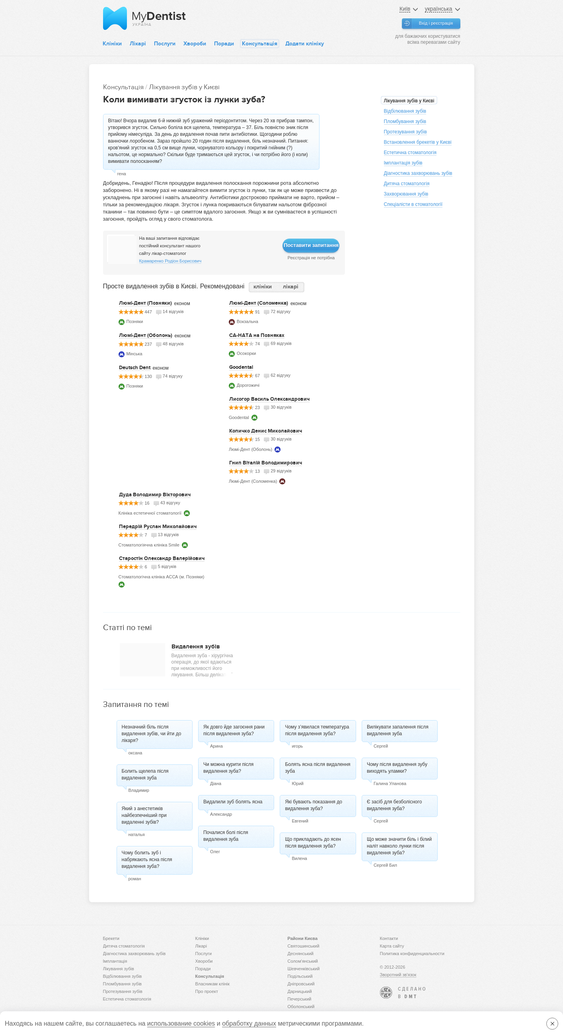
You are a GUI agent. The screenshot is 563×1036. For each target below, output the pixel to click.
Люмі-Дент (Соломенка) (258, 303)
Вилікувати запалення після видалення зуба (398, 730)
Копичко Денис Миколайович (265, 431)
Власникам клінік (212, 983)
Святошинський (303, 946)
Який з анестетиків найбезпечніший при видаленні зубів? (144, 815)
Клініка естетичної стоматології (150, 513)
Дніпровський (301, 983)
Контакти (389, 938)
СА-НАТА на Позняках (256, 335)
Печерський (300, 999)
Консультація (259, 44)
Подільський (300, 976)
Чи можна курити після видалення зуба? (228, 768)
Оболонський (301, 1006)
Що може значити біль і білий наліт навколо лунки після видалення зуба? (399, 846)
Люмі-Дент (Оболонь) (145, 335)
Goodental (241, 367)
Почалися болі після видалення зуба (225, 836)
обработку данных (249, 1023)
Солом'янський (303, 961)
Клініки (112, 44)
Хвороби (194, 44)
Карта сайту (392, 946)
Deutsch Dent (134, 367)
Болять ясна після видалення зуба (317, 768)
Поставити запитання (311, 245)
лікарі (290, 287)
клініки (262, 287)
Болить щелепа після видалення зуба (145, 774)
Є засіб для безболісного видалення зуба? (394, 805)
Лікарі (138, 44)
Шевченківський (304, 968)
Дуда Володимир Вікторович (155, 494)
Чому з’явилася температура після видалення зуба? (317, 730)
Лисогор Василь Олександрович (269, 399)
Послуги (164, 44)
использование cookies (181, 1023)
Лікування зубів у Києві (184, 87)
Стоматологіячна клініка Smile (149, 544)
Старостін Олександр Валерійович (162, 558)
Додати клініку (304, 44)
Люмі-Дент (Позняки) (145, 303)
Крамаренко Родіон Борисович (170, 261)
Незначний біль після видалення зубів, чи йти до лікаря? (151, 733)
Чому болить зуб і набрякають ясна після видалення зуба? (147, 859)
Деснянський (301, 953)
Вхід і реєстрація (436, 23)
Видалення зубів (195, 646)
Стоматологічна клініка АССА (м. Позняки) (162, 576)
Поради (224, 44)
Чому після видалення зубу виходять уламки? (397, 768)
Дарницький (300, 991)
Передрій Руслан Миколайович (158, 526)
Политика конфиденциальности (412, 953)
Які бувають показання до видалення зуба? (313, 805)
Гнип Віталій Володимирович (265, 463)
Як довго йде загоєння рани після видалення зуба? (234, 730)
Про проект (206, 991)
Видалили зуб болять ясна (233, 802)
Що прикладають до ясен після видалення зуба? (313, 842)
